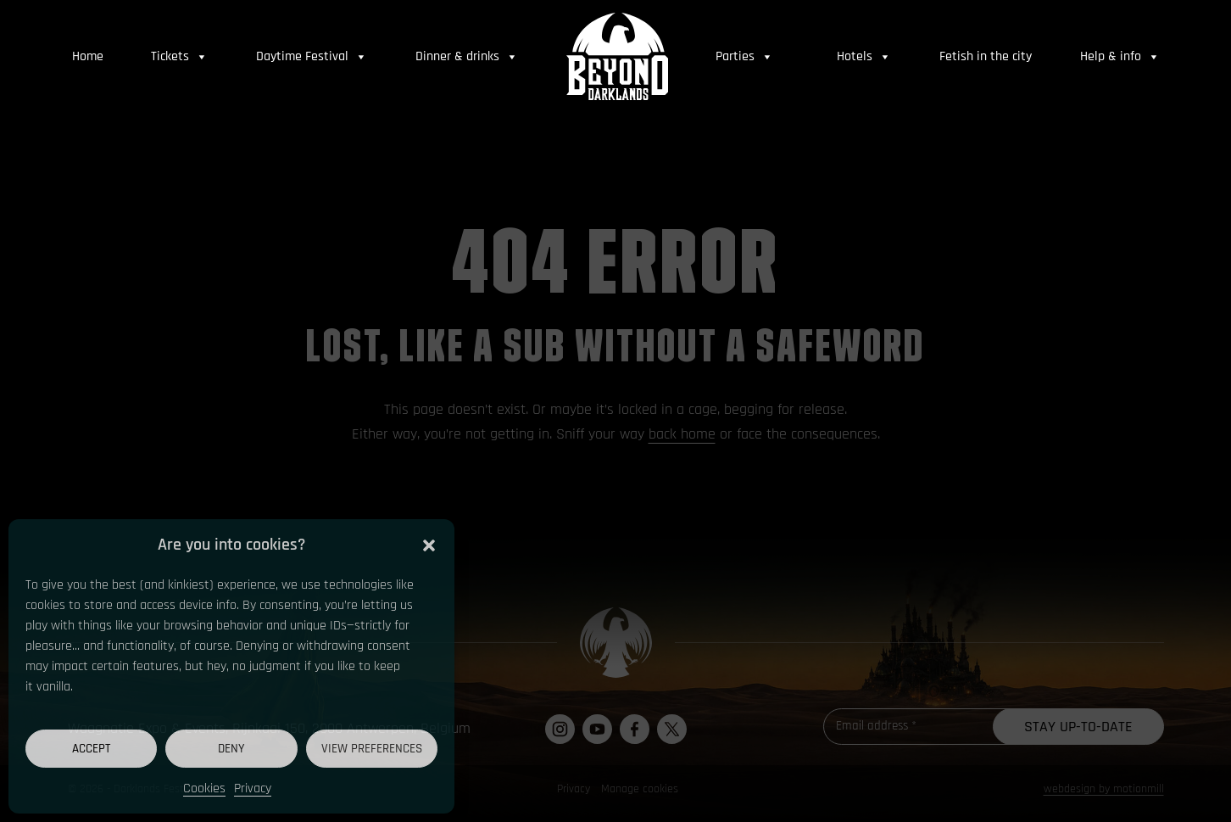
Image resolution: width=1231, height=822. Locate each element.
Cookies (204, 788)
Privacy (252, 788)
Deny (231, 749)
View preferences (371, 749)
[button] (429, 544)
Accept (91, 749)
